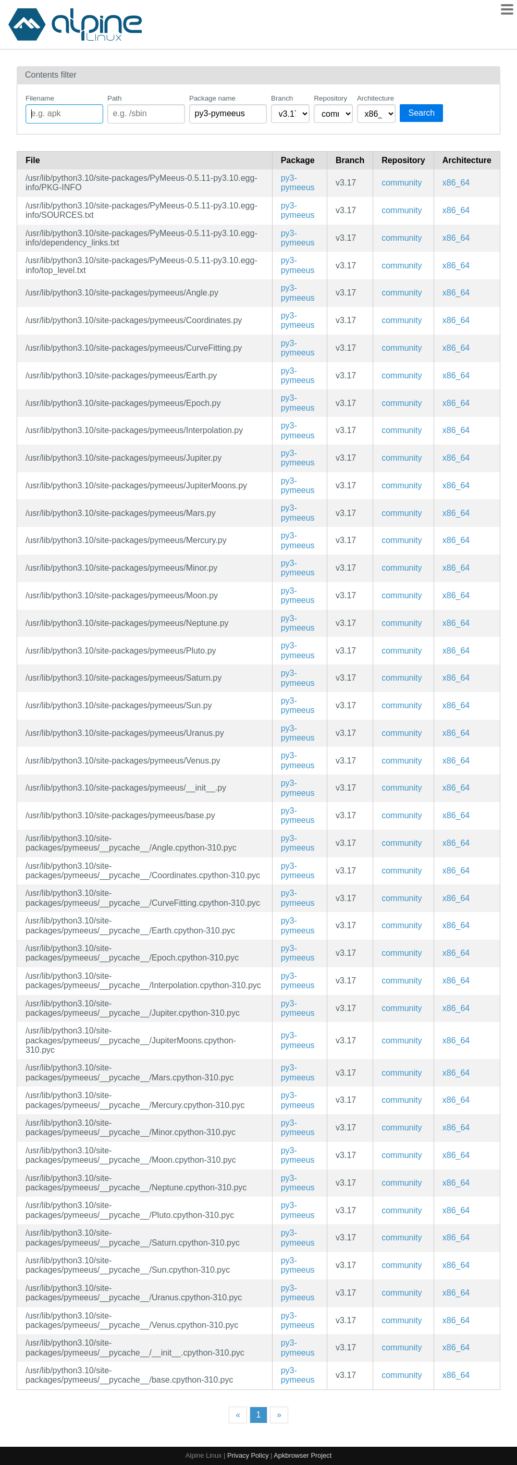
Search (421, 112)
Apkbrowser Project (302, 1455)
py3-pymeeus (298, 183)
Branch (282, 98)
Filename (40, 98)
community (401, 182)
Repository (330, 98)
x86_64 (456, 182)
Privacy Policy (248, 1455)
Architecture (375, 98)
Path (114, 98)
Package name (212, 98)
